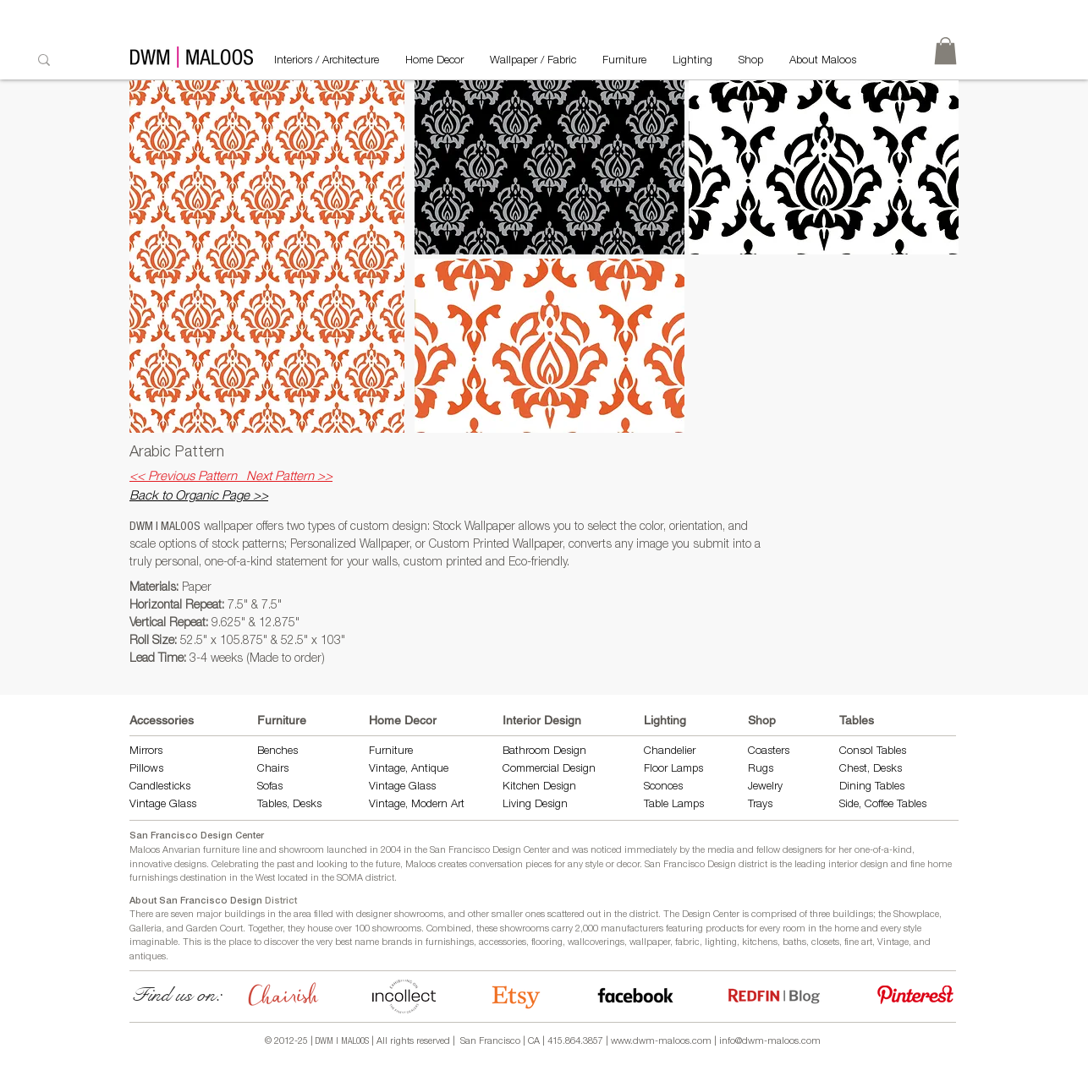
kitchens (760, 943)
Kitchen (523, 787)
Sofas (270, 787)
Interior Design (542, 720)
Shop (762, 720)
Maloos (420, 865)
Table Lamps (674, 805)
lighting (721, 943)
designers (802, 850)
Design (559, 787)
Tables (856, 720)
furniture (221, 850)
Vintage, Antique (408, 769)
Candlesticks (159, 787)
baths (794, 943)
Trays (760, 805)
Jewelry (765, 787)
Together (265, 929)
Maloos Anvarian (165, 850)
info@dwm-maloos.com (770, 1041)
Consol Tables (872, 751)
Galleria (145, 929)
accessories (502, 943)
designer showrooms (399, 915)
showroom (301, 850)
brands (397, 943)
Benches (277, 751)
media (720, 850)
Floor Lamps (673, 769)
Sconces (663, 787)
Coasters (768, 751)
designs (190, 865)
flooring (547, 943)
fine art (858, 943)
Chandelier (669, 751)
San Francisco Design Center (196, 836)
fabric (687, 943)
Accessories (161, 720)
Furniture (281, 720)
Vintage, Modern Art (416, 805)
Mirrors (145, 751)
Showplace (916, 915)
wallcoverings (596, 943)
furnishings (450, 943)
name (366, 943)
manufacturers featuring (652, 929)
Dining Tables (871, 787)
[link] (945, 50)
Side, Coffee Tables (884, 805)
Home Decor (403, 720)
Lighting (665, 720)
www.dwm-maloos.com (661, 1041)
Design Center (712, 915)
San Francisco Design (690, 865)
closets (825, 943)
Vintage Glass (162, 805)
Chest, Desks (870, 769)
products (725, 929)
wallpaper (649, 943)
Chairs (272, 769)
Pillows (146, 769)
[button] (549, 167)
